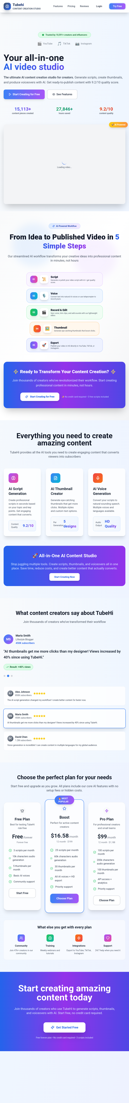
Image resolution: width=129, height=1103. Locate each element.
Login (99, 6)
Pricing (71, 6)
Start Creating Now (64, 577)
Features (58, 6)
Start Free (22, 893)
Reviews (84, 6)
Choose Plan (64, 898)
